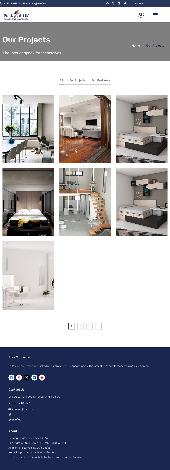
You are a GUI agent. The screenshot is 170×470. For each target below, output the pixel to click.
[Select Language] (151, 3)
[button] (155, 15)
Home (137, 45)
